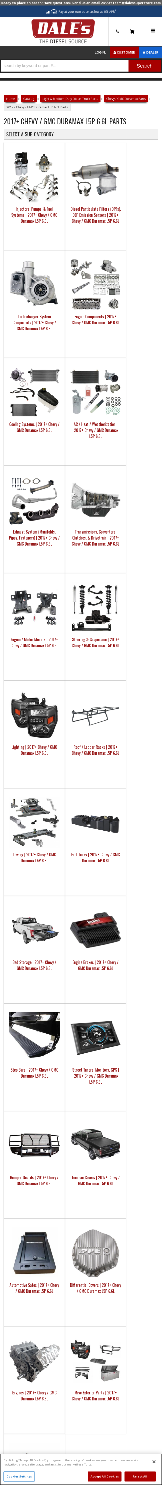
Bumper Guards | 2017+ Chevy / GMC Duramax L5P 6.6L (90, 622)
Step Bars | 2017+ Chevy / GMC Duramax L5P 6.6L (21, 622)
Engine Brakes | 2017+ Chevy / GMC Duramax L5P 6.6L (125, 514)
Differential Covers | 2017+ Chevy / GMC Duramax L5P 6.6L (55, 732)
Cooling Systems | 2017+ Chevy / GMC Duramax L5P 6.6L (21, 302)
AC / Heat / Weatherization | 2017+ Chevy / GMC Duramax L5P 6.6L (56, 302)
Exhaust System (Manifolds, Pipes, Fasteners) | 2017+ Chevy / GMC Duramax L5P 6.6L (90, 308)
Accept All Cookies (104, 1476)
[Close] (154, 1461)
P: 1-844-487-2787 (81, 1012)
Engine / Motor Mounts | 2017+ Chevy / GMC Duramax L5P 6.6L (21, 410)
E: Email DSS (81, 1028)
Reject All (140, 1476)
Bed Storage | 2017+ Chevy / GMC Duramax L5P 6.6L (90, 514)
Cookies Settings (19, 1476)
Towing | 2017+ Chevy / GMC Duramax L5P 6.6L (21, 514)
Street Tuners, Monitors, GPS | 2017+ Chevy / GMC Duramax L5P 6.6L (56, 625)
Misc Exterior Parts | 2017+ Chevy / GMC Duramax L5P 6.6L (125, 732)
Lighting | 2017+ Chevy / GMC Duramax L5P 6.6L (90, 407)
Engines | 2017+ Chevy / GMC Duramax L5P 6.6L (91, 729)
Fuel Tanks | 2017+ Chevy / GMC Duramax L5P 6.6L (55, 514)
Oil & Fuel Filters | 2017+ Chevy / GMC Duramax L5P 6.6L (21, 840)
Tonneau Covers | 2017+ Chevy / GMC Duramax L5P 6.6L (125, 625)
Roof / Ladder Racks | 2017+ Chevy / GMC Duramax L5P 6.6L (125, 410)
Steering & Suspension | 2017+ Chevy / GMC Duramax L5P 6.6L (55, 410)
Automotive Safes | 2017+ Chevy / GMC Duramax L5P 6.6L (21, 732)
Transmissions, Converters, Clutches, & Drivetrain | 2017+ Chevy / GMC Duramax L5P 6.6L (125, 308)
